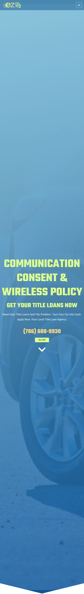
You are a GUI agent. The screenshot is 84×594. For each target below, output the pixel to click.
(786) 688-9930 (42, 331)
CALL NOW (42, 340)
